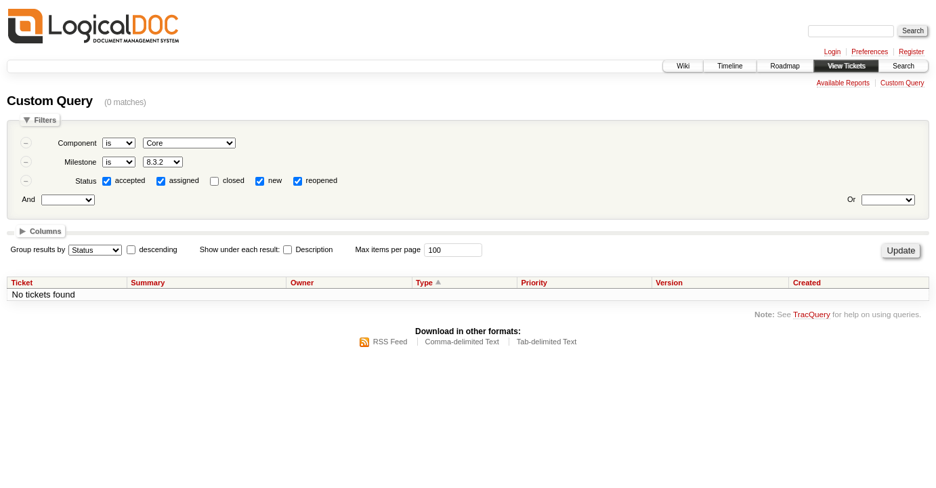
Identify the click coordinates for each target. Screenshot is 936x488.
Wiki (683, 66)
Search (903, 66)
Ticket (22, 283)
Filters (45, 120)
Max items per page (388, 249)
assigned (184, 180)
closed (233, 180)
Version (669, 283)
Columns (46, 231)
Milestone (80, 162)
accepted (130, 180)
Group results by (38, 249)
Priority (534, 283)
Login (832, 52)
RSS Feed (390, 342)
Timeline (729, 66)
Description (308, 249)
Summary (148, 283)
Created (807, 283)
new (275, 180)
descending (158, 249)
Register (911, 52)
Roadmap (785, 66)
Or (851, 199)
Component (77, 143)
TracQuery (811, 314)
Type (424, 283)
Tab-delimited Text (546, 342)
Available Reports (843, 83)
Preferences (869, 52)
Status (85, 181)
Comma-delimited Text (462, 342)
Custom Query (902, 83)
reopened (322, 180)
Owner (302, 283)
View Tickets (846, 66)
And (28, 199)
